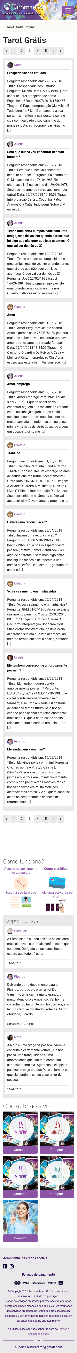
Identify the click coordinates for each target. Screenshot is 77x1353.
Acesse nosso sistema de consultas (20, 871)
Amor (11, 315)
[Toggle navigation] (68, 10)
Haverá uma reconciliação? (27, 522)
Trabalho (13, 453)
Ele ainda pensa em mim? (26, 749)
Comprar (20, 1150)
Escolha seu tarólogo (20, 892)
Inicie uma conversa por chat (56, 894)
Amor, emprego (18, 384)
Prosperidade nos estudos (26, 73)
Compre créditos (56, 869)
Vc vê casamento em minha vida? (31, 591)
